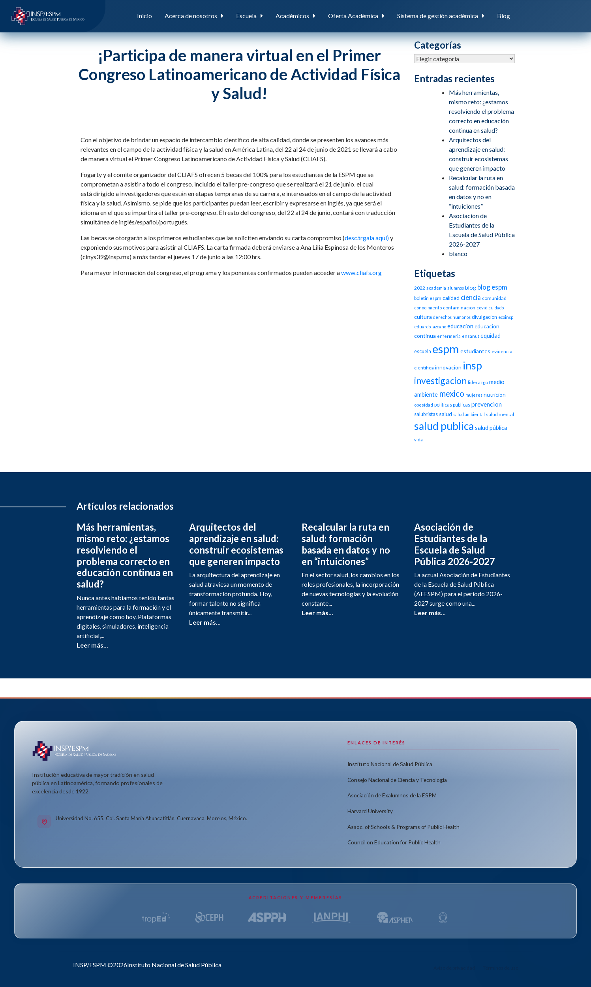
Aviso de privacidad (454, 968)
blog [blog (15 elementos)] (470, 287)
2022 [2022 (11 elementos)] (419, 288)
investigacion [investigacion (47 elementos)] (440, 380)
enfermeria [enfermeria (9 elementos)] (449, 336)
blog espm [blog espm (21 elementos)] (492, 287)
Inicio (144, 15)
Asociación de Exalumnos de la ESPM (392, 795)
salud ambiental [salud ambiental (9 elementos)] (469, 414)
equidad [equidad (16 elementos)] (490, 335)
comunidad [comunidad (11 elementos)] (494, 298)
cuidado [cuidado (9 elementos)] (496, 307)
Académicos (292, 15)
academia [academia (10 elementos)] (436, 287)
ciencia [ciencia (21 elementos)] (471, 297)
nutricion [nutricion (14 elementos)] (495, 394)
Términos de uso (500, 968)
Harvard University (370, 811)
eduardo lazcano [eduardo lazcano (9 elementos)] (430, 326)
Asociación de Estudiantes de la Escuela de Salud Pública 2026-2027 (454, 544)
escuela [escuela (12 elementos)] (422, 351)
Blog (503, 15)
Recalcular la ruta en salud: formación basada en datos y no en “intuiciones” (346, 544)
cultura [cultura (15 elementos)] (423, 316)
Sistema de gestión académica (437, 15)
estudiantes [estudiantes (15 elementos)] (475, 351)
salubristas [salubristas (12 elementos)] (426, 414)
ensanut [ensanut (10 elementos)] (470, 336)
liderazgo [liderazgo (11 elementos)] (478, 382)
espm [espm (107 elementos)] (445, 349)
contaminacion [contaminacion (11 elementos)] (459, 308)
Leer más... (92, 645)
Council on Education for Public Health (394, 842)
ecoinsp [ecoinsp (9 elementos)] (505, 317)
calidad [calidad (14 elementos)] (451, 297)
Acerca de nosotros (191, 15)
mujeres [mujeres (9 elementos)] (473, 394)
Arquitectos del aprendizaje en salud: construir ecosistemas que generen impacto (236, 544)
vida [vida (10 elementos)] (418, 439)
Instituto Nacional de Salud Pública (389, 764)
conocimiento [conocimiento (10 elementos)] (428, 307)
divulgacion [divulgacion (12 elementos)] (484, 317)
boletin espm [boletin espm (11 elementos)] (427, 298)
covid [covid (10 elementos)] (482, 307)
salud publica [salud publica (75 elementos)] (444, 426)
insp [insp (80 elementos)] (472, 365)
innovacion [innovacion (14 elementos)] (448, 367)
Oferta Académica (353, 15)
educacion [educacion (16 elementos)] (460, 326)
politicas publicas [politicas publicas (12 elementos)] (452, 405)
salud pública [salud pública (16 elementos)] (491, 427)
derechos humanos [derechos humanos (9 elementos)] (452, 317)
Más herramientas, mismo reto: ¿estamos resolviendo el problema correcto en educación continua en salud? (481, 111)
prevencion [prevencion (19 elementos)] (486, 404)
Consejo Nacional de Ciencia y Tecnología (397, 779)
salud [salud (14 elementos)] (445, 414)
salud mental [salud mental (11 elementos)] (500, 414)
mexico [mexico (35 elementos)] (451, 393)
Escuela (246, 15)
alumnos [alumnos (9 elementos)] (455, 287)
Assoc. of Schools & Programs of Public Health (403, 826)
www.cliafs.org (361, 272)
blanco (458, 253)
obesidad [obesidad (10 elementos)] (423, 404)
